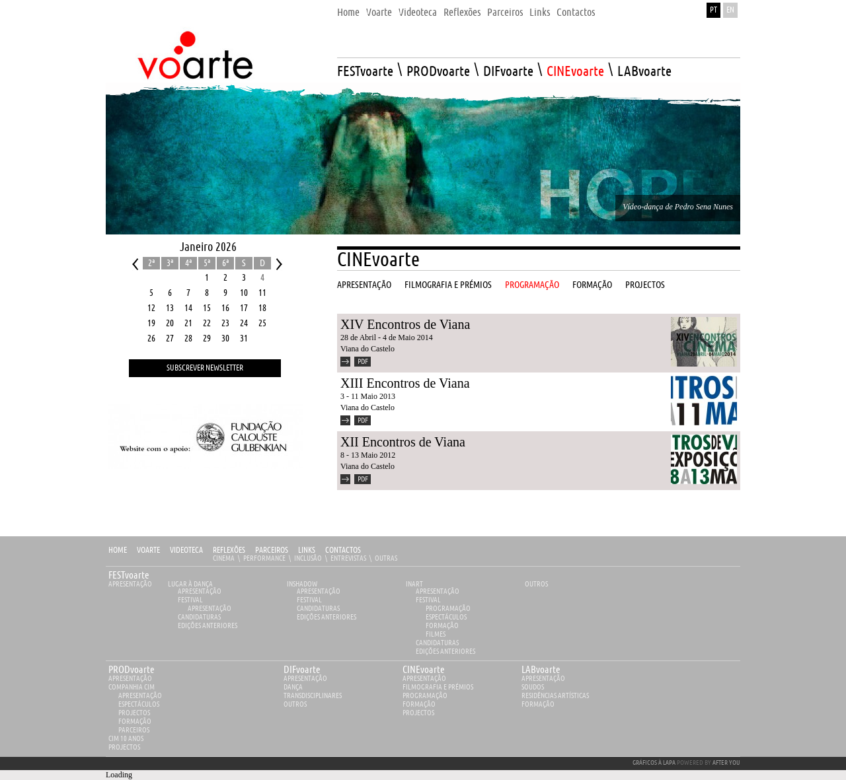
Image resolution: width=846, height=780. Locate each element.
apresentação (130, 678)
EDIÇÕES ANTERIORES (207, 625)
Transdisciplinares (313, 695)
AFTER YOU (726, 763)
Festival (190, 600)
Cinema (224, 558)
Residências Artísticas (555, 695)
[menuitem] (348, 9)
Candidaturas (199, 617)
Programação (448, 608)
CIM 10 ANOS (125, 738)
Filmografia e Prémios (438, 687)
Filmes (435, 634)
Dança (293, 687)
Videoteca (186, 550)
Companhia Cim (131, 687)
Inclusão (308, 558)
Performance (264, 558)
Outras (386, 558)
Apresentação (130, 584)
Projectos (134, 713)
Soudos (532, 687)
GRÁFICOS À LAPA (654, 763)
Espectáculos (446, 617)
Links (306, 550)
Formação (442, 625)
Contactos (343, 550)
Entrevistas (348, 558)
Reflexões (229, 550)
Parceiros (271, 550)
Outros (536, 584)
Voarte (148, 550)
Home (117, 550)
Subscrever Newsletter (205, 368)
